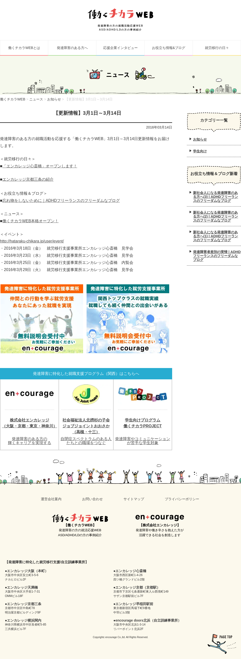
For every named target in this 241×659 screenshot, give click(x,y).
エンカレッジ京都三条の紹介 (28, 179)
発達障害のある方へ (72, 48)
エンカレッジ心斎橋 (130, 571)
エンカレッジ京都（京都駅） (137, 587)
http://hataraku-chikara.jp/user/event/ (32, 241)
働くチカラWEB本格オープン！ (30, 221)
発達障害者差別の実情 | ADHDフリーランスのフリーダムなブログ (217, 256)
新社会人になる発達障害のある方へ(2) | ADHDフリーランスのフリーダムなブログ (215, 216)
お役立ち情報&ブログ (168, 48)
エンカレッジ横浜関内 (24, 620)
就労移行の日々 (217, 48)
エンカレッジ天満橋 (22, 587)
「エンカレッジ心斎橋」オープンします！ (39, 166)
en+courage (159, 518)
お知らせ (200, 139)
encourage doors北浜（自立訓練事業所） (148, 620)
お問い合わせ (92, 499)
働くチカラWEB (80, 518)
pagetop (222, 644)
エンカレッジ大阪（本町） (27, 571)
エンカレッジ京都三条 (24, 604)
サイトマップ (133, 499)
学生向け (200, 151)
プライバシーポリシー (182, 499)
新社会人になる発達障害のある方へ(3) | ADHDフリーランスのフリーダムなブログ (215, 197)
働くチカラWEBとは (24, 48)
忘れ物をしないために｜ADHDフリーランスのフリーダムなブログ (61, 200)
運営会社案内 (51, 499)
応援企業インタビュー (120, 48)
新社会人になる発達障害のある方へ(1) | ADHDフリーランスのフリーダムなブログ (215, 236)
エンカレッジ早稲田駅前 (134, 604)
